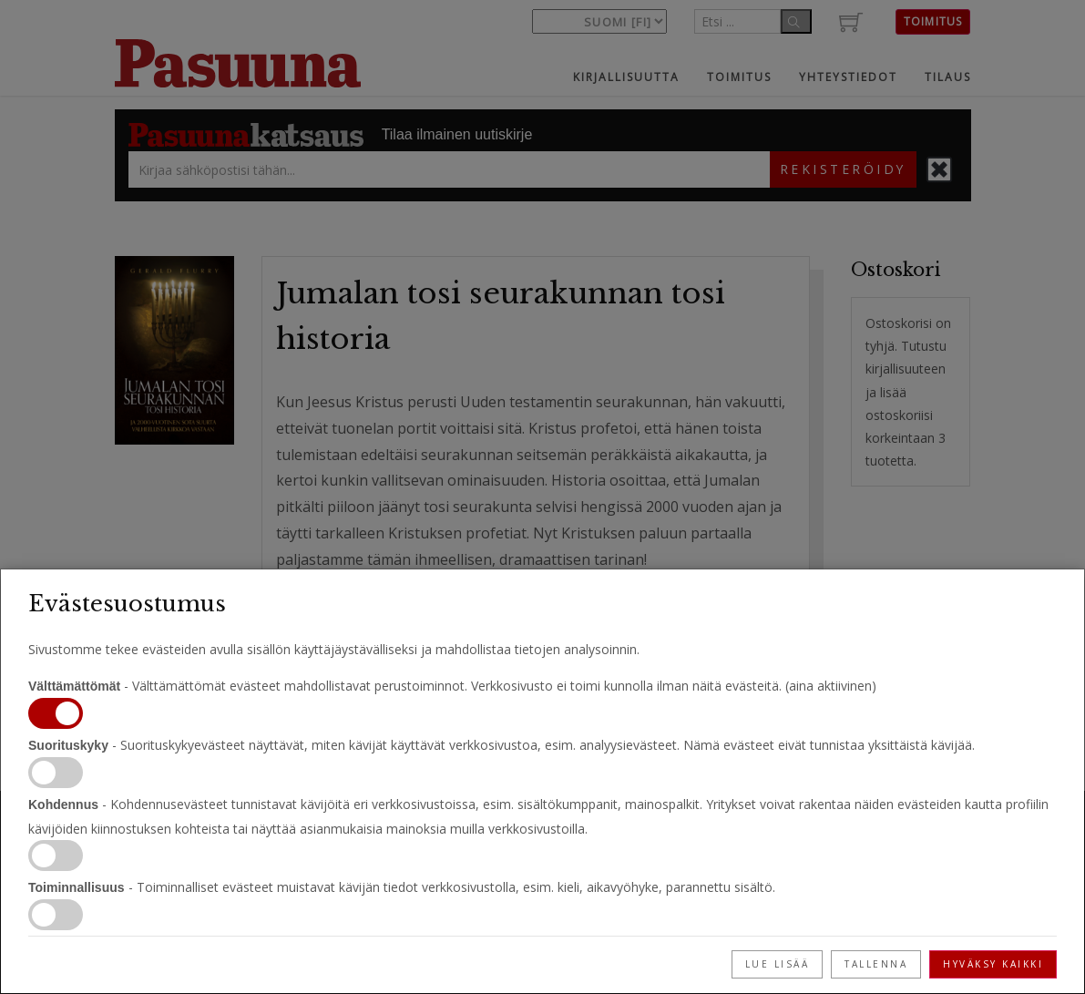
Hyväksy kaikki (993, 964)
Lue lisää (777, 964)
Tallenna (875, 964)
